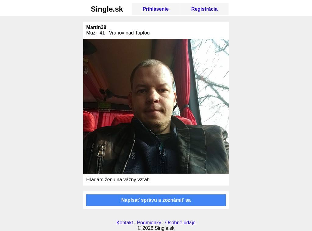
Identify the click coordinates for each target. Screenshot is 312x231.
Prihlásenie (155, 9)
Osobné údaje (180, 222)
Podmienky (149, 222)
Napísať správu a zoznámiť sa (156, 200)
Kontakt (124, 222)
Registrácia (204, 9)
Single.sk (107, 9)
